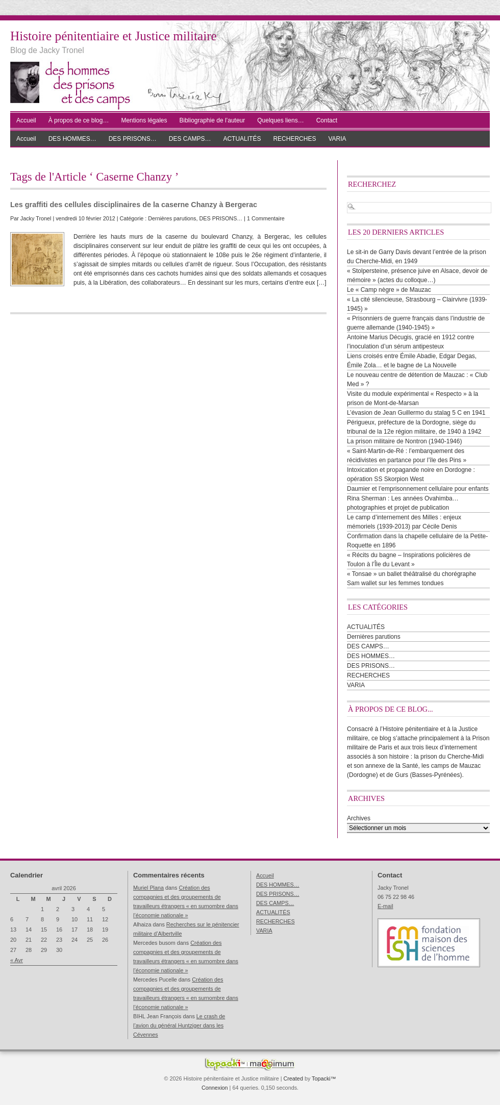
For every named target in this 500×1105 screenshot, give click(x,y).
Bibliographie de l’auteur (212, 120)
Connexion (215, 1088)
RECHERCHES (294, 138)
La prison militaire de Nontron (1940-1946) (404, 441)
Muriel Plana (148, 888)
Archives (358, 818)
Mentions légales (144, 120)
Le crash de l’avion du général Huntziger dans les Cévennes (179, 1025)
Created (293, 1078)
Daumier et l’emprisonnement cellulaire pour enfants (417, 488)
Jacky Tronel (36, 218)
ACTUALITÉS (242, 138)
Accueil (26, 120)
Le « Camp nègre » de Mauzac (389, 289)
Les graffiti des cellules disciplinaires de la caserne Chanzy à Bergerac (133, 204)
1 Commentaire (266, 218)
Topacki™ (324, 1078)
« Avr (16, 960)
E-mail (385, 906)
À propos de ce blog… (78, 120)
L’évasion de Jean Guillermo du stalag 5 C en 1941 (416, 412)
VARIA (337, 138)
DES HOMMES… (72, 138)
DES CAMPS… (190, 138)
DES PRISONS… (133, 138)
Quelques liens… (280, 120)
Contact (326, 120)
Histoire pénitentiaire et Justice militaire (113, 36)
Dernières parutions (172, 218)
